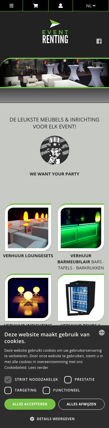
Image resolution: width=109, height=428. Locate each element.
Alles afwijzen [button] (82, 404)
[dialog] (54, 376)
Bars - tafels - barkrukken (80, 262)
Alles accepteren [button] (30, 404)
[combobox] (102, 332)
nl (90, 5)
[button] (54, 418)
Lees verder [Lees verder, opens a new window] (38, 367)
